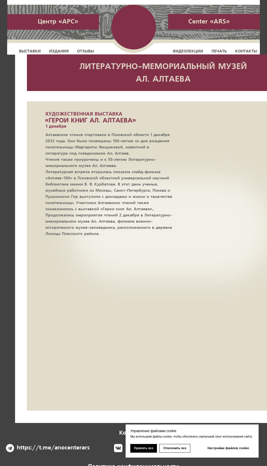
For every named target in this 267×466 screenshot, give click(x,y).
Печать (219, 51)
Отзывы (85, 51)
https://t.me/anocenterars (53, 447)
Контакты (246, 51)
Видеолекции (188, 51)
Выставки (30, 51)
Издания (59, 51)
